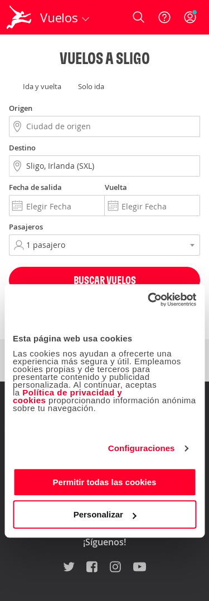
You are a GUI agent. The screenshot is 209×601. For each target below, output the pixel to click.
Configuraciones (141, 448)
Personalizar (105, 514)
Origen (20, 108)
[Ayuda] (164, 17)
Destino (22, 148)
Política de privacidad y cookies (67, 396)
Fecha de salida (35, 187)
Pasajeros (26, 227)
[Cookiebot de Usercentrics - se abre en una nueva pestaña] (148, 299)
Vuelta (116, 187)
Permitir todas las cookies (105, 482)
